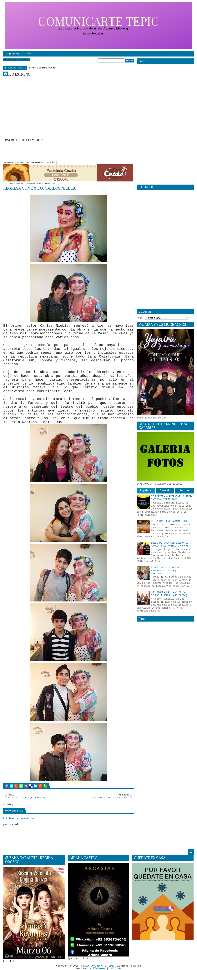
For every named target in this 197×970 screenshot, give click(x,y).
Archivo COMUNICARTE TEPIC (97, 966)
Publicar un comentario (18, 818)
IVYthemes (99, 968)
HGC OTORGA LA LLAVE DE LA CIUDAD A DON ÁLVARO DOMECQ (169, 594)
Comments (165, 490)
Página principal (13, 53)
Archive (184, 490)
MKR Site (115, 968)
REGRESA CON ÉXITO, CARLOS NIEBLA (39, 188)
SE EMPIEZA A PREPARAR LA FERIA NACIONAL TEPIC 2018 (172, 498)
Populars (145, 490)
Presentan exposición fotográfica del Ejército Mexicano (167, 570)
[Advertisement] (73, 150)
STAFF (29, 53)
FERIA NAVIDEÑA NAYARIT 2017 (169, 521)
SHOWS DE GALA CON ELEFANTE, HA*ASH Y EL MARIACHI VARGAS (169, 544)
